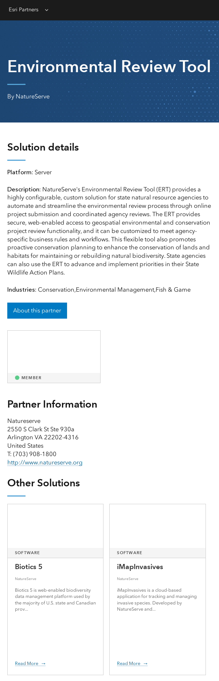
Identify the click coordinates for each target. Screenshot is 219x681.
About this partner (37, 310)
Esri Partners (23, 9)
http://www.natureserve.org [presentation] (44, 462)
